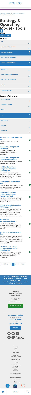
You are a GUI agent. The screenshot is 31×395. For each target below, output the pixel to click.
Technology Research (5, 13)
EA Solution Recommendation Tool (8, 220)
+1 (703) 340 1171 (17, 283)
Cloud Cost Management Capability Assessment (9, 158)
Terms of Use (15, 354)
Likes (8, 35)
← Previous (4, 264)
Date (3, 35)
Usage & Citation (15, 352)
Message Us (15, 327)
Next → (23, 264)
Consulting (15, 370)
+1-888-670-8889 (15, 319)
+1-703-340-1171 (15, 324)
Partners (15, 360)
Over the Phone (15, 367)
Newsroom (15, 350)
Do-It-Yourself (15, 366)
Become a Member (15, 305)
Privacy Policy (15, 355)
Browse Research (15, 374)
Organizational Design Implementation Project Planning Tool (9, 248)
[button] (15, 391)
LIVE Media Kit (15, 362)
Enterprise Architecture (18, 13)
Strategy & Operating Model (6, 14)
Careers (15, 348)
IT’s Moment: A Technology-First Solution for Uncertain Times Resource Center (16, 278)
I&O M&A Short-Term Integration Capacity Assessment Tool (8, 194)
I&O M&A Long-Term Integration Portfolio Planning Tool (8, 169)
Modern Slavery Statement (15, 356)
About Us (15, 347)
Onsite (15, 369)
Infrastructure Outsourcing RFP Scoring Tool (10, 206)
